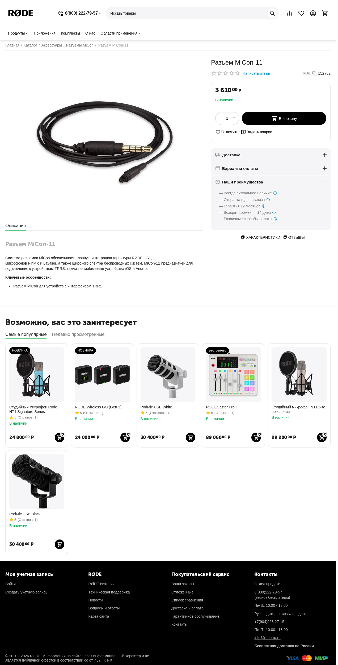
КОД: (307, 73)
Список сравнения (187, 600)
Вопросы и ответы (104, 608)
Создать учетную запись (26, 592)
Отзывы (296, 237)
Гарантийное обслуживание (195, 616)
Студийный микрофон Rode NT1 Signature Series (33, 409)
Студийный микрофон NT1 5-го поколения (298, 409)
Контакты (179, 624)
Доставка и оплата (187, 608)
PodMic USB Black (24, 514)
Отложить (226, 132)
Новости (95, 600)
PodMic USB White (156, 407)
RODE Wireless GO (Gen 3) (98, 407)
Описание (15, 225)
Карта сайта (98, 616)
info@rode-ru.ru (267, 637)
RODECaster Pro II (222, 407)
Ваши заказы (182, 584)
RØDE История (101, 584)
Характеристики (263, 237)
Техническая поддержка (109, 592)
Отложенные (182, 592)
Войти (10, 584)
